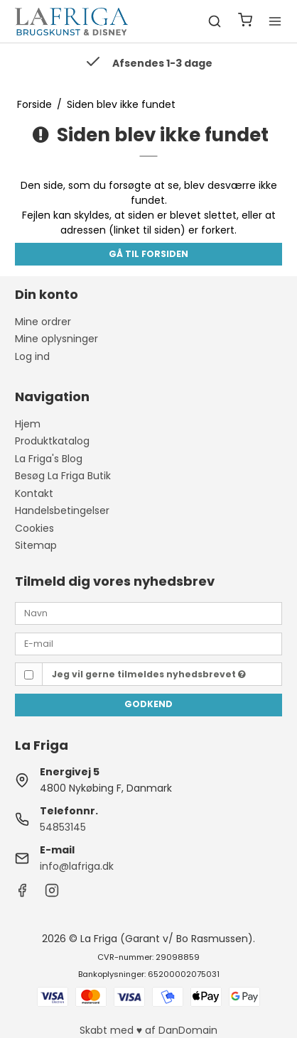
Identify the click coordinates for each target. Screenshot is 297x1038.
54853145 (63, 827)
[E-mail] (148, 643)
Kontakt (34, 493)
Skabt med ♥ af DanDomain (148, 1030)
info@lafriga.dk (77, 866)
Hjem (27, 424)
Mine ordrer (43, 322)
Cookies (34, 528)
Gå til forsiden (148, 254)
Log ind (32, 356)
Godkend (148, 704)
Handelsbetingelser (62, 510)
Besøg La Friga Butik (63, 476)
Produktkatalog (52, 441)
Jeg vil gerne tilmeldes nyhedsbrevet (149, 674)
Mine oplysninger (56, 339)
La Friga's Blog (48, 459)
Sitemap (36, 545)
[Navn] (148, 613)
